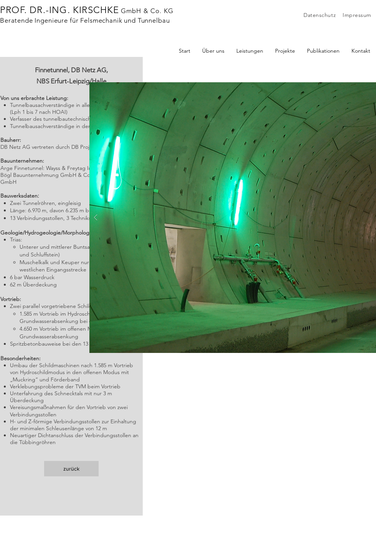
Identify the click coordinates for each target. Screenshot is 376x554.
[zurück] (71, 468)
